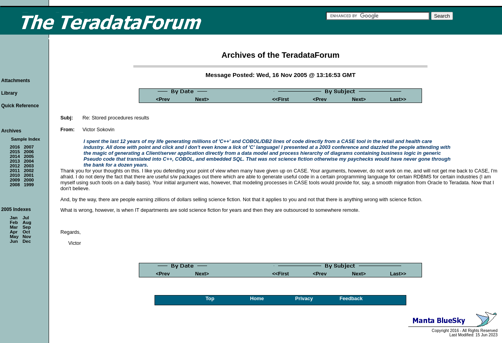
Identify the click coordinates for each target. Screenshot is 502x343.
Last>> (398, 99)
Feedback (351, 298)
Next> (202, 99)
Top (210, 298)
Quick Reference (20, 105)
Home (257, 298)
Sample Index (25, 139)
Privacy (304, 298)
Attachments (15, 80)
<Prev (163, 99)
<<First (280, 99)
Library (9, 93)
